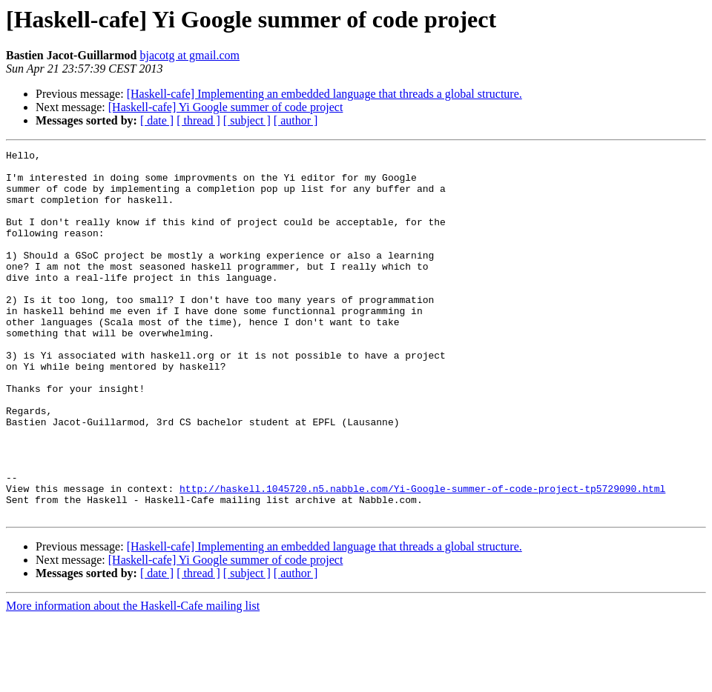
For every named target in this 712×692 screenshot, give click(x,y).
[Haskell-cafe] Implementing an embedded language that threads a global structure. (324, 93)
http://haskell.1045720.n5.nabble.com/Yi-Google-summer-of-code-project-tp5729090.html (422, 557)
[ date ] (157, 120)
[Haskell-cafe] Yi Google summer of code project (225, 107)
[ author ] (296, 120)
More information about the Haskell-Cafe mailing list (133, 679)
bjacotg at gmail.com (189, 55)
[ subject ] (247, 120)
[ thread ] (198, 120)
